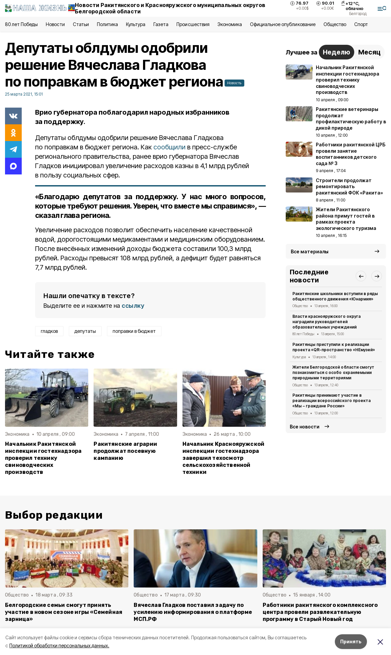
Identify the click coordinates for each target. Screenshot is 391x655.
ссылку (133, 305)
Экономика (230, 24)
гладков (49, 331)
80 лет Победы (21, 24)
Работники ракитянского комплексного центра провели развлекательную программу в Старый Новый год (320, 612)
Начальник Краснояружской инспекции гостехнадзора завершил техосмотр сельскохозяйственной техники (223, 458)
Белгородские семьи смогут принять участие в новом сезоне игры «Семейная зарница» (63, 612)
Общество (334, 24)
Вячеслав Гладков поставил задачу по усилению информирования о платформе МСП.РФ (193, 612)
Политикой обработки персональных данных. (59, 645)
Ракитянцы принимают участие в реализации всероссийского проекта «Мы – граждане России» (331, 400)
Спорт (361, 24)
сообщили (169, 147)
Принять (351, 641)
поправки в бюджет (134, 331)
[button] (361, 276)
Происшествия (192, 24)
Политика (107, 24)
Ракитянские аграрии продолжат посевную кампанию (125, 451)
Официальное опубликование (282, 24)
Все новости (304, 426)
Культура (135, 24)
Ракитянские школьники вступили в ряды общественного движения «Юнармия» (335, 296)
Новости (55, 24)
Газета (160, 24)
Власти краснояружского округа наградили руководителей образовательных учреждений (326, 322)
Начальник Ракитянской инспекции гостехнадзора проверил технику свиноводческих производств (43, 458)
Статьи (81, 24)
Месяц (369, 52)
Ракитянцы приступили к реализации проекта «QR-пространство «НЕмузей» (333, 347)
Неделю (336, 52)
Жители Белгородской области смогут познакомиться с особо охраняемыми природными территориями (333, 372)
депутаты (85, 331)
